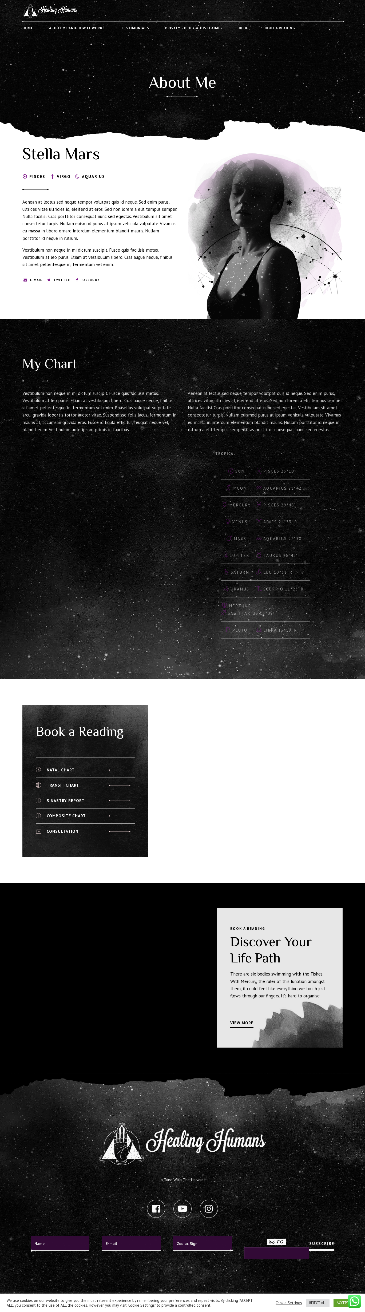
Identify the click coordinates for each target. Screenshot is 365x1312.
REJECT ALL (317, 1303)
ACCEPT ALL (346, 1303)
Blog (244, 28)
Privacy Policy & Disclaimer (194, 28)
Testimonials (135, 28)
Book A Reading (280, 28)
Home (27, 28)
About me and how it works (77, 28)
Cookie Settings (289, 1303)
